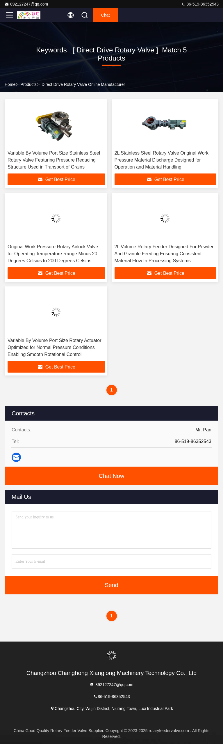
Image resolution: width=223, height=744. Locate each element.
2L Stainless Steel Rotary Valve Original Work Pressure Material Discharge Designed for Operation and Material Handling (161, 159)
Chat (105, 15)
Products (29, 84)
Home (10, 84)
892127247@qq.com (26, 4)
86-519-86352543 (200, 4)
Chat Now (111, 476)
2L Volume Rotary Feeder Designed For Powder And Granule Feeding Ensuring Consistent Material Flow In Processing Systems (164, 253)
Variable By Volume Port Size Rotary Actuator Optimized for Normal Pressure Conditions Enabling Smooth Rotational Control (54, 347)
